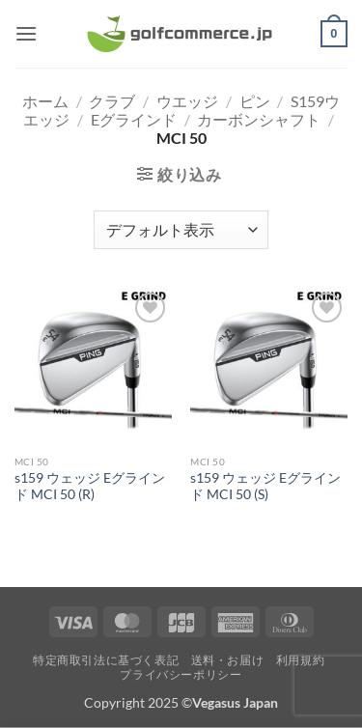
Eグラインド (134, 119)
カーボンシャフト (258, 119)
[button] (26, 33)
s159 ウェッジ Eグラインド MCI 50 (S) (265, 486)
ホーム (45, 101)
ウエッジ (187, 101)
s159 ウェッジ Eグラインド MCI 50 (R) (89, 486)
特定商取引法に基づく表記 (106, 660)
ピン (254, 101)
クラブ (112, 101)
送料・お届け (228, 660)
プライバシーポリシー (180, 674)
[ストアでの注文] (180, 229)
